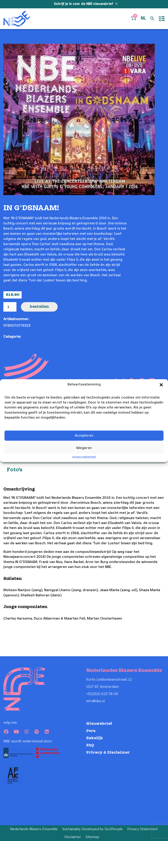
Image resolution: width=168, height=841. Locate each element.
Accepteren (84, 435)
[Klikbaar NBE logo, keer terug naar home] (17, 18)
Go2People (113, 829)
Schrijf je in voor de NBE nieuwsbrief (84, 4)
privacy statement (84, 457)
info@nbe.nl (95, 701)
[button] (161, 385)
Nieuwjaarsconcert (38, 336)
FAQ (90, 745)
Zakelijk (94, 738)
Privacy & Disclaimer (108, 752)
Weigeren (84, 448)
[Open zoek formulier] (152, 18)
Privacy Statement (142, 829)
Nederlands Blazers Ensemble (34, 829)
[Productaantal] (9, 307)
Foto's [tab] (14, 469)
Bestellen (39, 306)
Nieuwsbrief (99, 723)
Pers (90, 731)
